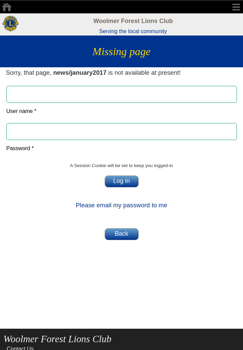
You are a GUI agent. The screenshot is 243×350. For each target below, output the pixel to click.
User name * (21, 111)
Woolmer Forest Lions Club (133, 21)
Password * (20, 148)
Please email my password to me (121, 205)
